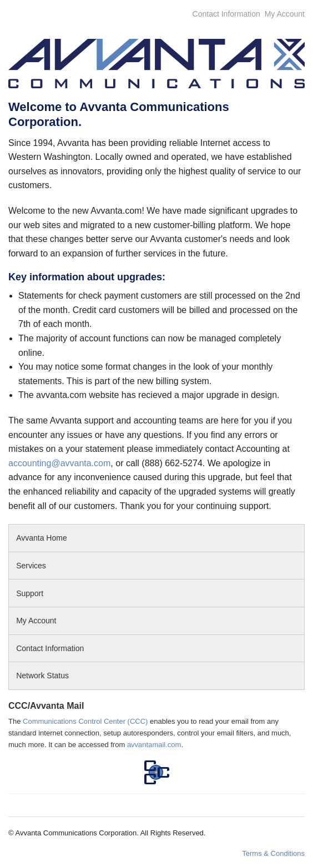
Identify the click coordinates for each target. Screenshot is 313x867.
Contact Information (226, 13)
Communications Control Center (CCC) (85, 721)
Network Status (42, 675)
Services (31, 565)
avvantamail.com (154, 744)
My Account (285, 13)
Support (32, 593)
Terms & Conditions (273, 853)
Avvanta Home (41, 537)
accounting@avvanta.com (59, 463)
